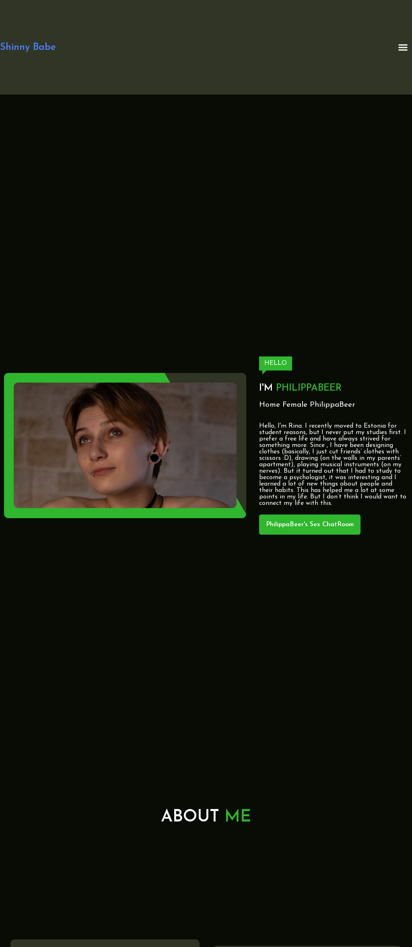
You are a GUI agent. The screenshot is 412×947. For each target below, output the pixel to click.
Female (294, 405)
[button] (403, 47)
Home (269, 405)
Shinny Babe (28, 47)
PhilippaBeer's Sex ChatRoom (310, 524)
